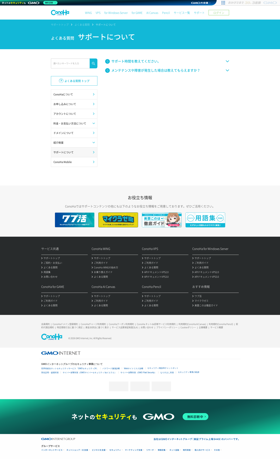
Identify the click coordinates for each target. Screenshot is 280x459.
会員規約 (45, 324)
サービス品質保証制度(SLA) (125, 327)
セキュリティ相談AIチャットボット (162, 368)
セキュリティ (115, 450)
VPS (98, 13)
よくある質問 (82, 24)
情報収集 (162, 450)
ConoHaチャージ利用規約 (93, 324)
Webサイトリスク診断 (133, 368)
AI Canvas (152, 13)
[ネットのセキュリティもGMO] (29, 2)
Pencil (166, 13)
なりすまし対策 (167, 372)
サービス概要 (216, 327)
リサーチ (150, 450)
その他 (217, 450)
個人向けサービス (202, 450)
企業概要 (203, 327)
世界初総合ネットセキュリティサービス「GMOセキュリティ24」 (69, 368)
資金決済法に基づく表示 (97, 327)
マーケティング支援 (133, 450)
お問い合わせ (147, 327)
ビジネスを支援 (99, 450)
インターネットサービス (52, 450)
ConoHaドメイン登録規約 (65, 324)
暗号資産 (187, 450)
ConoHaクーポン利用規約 (121, 324)
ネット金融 (174, 450)
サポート (199, 13)
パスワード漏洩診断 (111, 368)
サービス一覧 (182, 13)
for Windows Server (116, 13)
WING (88, 13)
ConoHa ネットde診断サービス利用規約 (156, 324)
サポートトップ (60, 24)
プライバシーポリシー (167, 327)
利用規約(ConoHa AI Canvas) (192, 324)
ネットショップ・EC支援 (77, 450)
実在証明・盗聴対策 (50, 372)
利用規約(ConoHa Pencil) (221, 324)
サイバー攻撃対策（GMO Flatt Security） (138, 372)
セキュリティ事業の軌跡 (188, 372)
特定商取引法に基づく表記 (69, 327)
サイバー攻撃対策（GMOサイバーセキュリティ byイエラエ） (89, 372)
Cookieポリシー (188, 327)
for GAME (137, 13)
